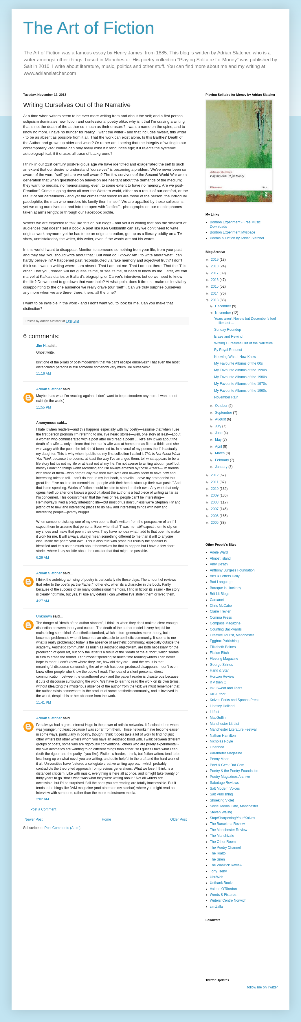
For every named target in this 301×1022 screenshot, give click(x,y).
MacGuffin (217, 718)
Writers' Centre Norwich (228, 900)
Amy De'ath (219, 564)
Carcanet (217, 600)
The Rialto (218, 853)
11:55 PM (43, 407)
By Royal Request (228, 350)
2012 (215, 475)
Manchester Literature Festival (233, 729)
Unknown (44, 616)
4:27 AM (42, 601)
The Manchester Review (228, 830)
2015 (215, 286)
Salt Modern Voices (225, 788)
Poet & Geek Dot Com (227, 765)
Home (106, 819)
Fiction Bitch (219, 653)
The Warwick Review (226, 865)
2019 (215, 260)
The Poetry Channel (225, 847)
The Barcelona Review (227, 824)
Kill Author (217, 694)
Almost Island (220, 558)
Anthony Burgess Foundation (232, 570)
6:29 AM (42, 558)
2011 (215, 482)
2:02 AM (42, 799)
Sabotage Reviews (224, 783)
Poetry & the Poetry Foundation (234, 771)
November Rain (226, 397)
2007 (215, 509)
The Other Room (223, 842)
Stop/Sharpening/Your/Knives (232, 818)
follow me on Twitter (262, 987)
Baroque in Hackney (225, 588)
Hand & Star (219, 670)
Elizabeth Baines (223, 647)
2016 (215, 280)
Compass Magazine (225, 623)
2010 (215, 489)
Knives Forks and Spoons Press (234, 700)
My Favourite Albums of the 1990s (240, 370)
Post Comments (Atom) (62, 828)
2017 (215, 273)
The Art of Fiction (89, 28)
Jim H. (41, 346)
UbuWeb (216, 877)
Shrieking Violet (222, 800)
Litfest (214, 712)
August (221, 419)
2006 (215, 516)
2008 (215, 502)
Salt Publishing (221, 794)
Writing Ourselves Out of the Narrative (243, 343)
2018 (215, 266)
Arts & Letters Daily (225, 576)
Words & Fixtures (223, 895)
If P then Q (218, 682)
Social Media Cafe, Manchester (234, 806)
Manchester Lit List (224, 724)
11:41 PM (43, 703)
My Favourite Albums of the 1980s (240, 377)
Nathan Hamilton (223, 736)
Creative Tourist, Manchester (232, 635)
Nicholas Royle (221, 741)
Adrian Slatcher (49, 389)
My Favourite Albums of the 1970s (240, 384)
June (219, 433)
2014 (215, 293)
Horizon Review (222, 676)
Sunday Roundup (227, 330)
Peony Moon (219, 759)
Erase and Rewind (228, 336)
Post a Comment (43, 809)
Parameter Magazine (226, 753)
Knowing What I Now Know (235, 357)
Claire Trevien (220, 611)
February (222, 460)
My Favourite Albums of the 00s (238, 363)
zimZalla (216, 907)
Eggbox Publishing (224, 641)
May (219, 440)
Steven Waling (221, 812)
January (221, 467)
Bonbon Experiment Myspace (232, 232)
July (218, 426)
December (223, 306)
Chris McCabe (221, 606)
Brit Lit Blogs (219, 594)
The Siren (217, 859)
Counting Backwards (226, 629)
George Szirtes (221, 665)
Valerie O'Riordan (223, 889)
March (220, 453)
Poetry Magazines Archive (230, 777)
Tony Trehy (218, 871)
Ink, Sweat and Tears (226, 688)
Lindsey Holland (222, 706)
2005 (215, 523)
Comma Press (221, 617)
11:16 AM (43, 374)
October (221, 406)
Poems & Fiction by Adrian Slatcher (237, 238)
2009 (215, 495)
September (224, 413)
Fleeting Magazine (224, 659)
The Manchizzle (222, 836)
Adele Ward (219, 552)
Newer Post (34, 819)
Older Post (178, 819)
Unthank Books (221, 883)
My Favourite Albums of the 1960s (240, 391)
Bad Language (221, 582)
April (219, 446)
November (223, 313)
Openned (217, 747)
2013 (215, 300)
